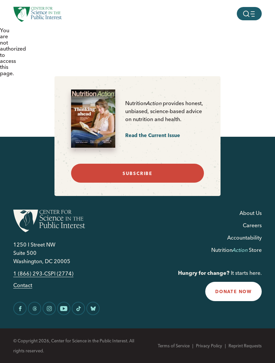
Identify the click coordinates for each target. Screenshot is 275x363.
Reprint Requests (245, 345)
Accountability (244, 237)
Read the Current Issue (152, 135)
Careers (252, 225)
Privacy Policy (209, 345)
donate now (233, 291)
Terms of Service (174, 345)
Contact (22, 285)
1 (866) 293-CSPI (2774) (43, 274)
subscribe (137, 173)
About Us (250, 213)
